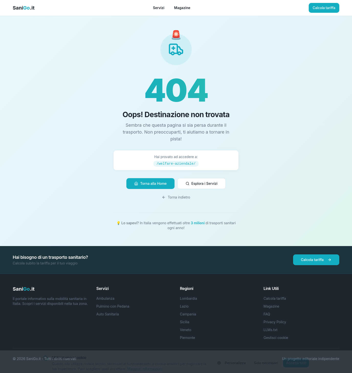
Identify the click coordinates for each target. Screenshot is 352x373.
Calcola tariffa (324, 8)
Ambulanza (105, 298)
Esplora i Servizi (202, 183)
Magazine (182, 8)
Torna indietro (176, 197)
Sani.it (23, 8)
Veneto (185, 330)
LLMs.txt (270, 330)
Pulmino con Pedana (112, 306)
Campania (188, 314)
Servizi (159, 8)
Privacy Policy (275, 322)
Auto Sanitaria (107, 314)
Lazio (184, 306)
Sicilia (184, 322)
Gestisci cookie (276, 338)
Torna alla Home (150, 183)
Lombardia (188, 298)
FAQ (267, 314)
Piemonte (187, 338)
